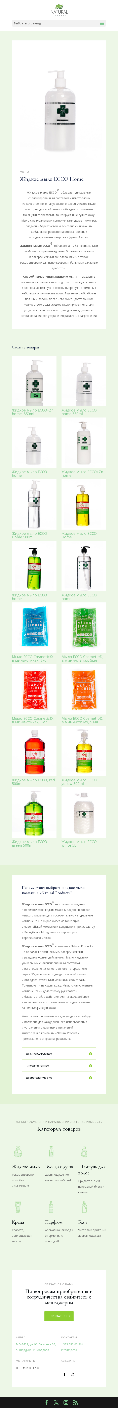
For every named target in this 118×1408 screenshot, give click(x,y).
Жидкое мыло (26, 1167)
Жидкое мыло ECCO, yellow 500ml (80, 782)
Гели (82, 1222)
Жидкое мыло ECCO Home (79, 535)
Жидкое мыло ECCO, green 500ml (30, 843)
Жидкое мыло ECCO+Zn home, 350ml (32, 412)
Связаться (59, 1316)
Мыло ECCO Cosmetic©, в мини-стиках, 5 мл (82, 720)
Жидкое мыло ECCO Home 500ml (29, 535)
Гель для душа (59, 1167)
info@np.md (69, 1350)
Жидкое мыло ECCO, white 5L (80, 843)
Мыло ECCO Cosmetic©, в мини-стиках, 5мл (33, 658)
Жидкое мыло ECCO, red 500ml (33, 782)
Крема (18, 1222)
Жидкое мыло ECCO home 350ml (79, 412)
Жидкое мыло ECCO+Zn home (82, 473)
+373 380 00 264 (72, 1344)
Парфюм (54, 1222)
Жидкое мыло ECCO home (29, 473)
